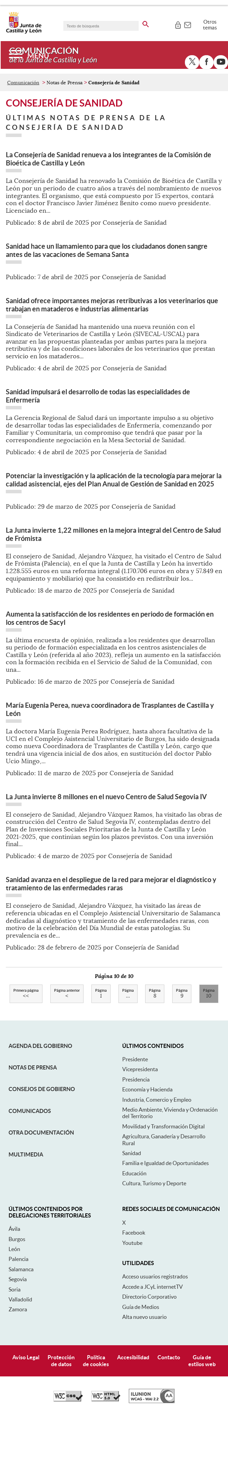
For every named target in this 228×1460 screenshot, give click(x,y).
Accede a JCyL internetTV (152, 1329)
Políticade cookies (96, 1403)
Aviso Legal (25, 1400)
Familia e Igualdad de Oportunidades (165, 1206)
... (128, 1036)
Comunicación (23, 125)
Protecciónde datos (61, 1403)
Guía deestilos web (202, 1403)
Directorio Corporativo (149, 1340)
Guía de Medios (140, 1350)
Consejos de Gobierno (42, 1132)
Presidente (135, 1102)
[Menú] (29, 55)
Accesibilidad (133, 1400)
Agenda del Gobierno (40, 1089)
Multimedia (26, 1197)
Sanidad (131, 1196)
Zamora (18, 1352)
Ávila (14, 1272)
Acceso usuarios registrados (155, 1319)
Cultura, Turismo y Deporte (154, 1226)
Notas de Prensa (33, 1110)
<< (26, 1036)
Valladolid (20, 1342)
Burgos (17, 1282)
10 (209, 1036)
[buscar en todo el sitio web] (145, 22)
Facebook (133, 1276)
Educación (134, 1216)
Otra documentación (41, 1175)
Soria (15, 1332)
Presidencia (136, 1122)
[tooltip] (178, 24)
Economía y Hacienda (147, 1132)
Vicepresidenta (140, 1112)
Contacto (168, 1400)
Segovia (18, 1322)
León (14, 1292)
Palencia (18, 1302)
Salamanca (21, 1312)
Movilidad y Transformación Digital (163, 1169)
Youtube (132, 1286)
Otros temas (210, 24)
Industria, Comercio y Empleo (156, 1142)
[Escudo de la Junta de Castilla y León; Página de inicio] (23, 32)
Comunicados (30, 1154)
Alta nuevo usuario (144, 1360)
